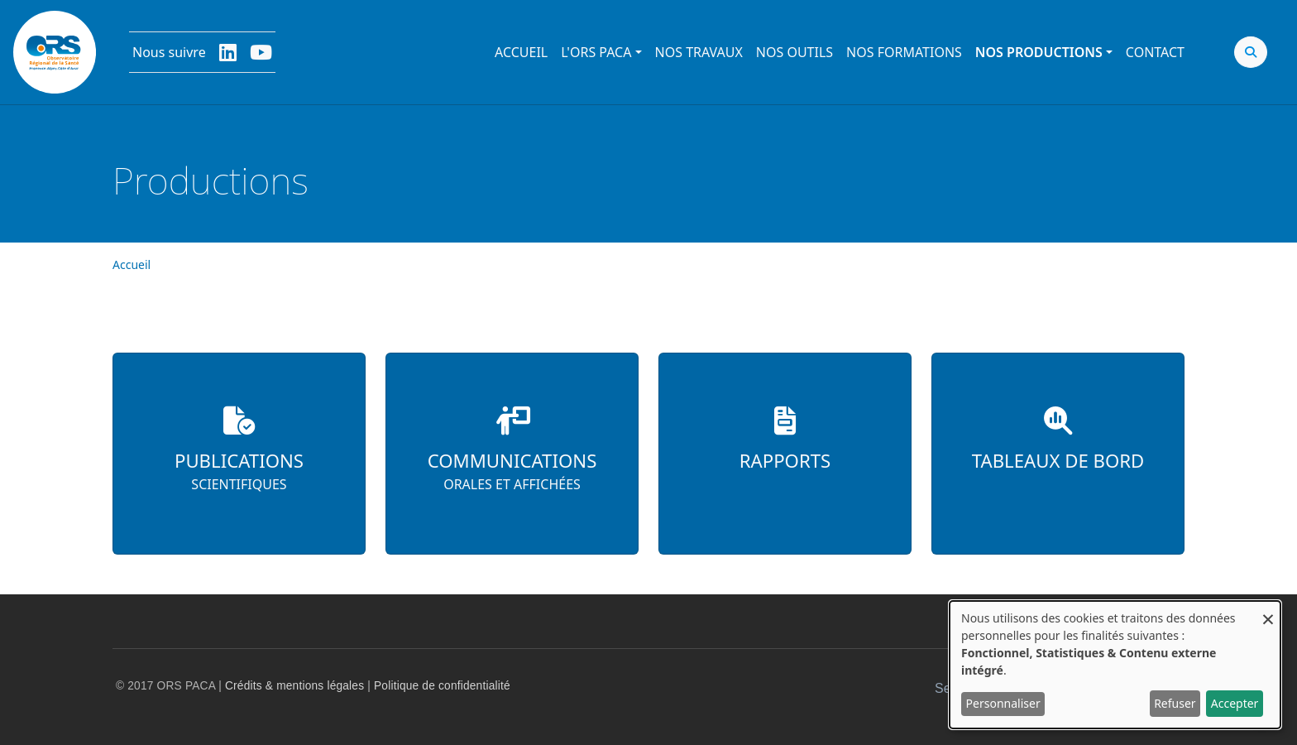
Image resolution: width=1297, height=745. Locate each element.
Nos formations (904, 52)
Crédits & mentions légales (294, 686)
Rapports (784, 460)
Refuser (1174, 703)
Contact (1155, 52)
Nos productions (1039, 52)
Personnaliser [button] (1003, 703)
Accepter (1235, 703)
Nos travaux (699, 52)
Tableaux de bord (1058, 460)
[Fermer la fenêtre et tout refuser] (1268, 611)
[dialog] (1115, 664)
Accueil (521, 52)
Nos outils (794, 52)
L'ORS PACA (596, 52)
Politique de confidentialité (442, 686)
